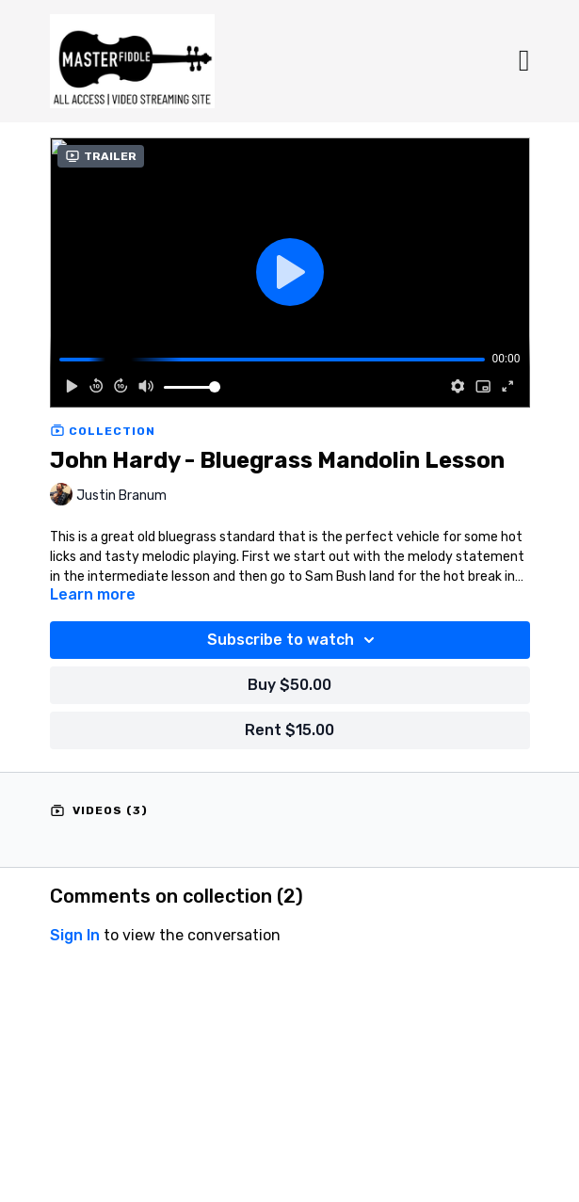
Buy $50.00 (289, 685)
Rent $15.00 (289, 730)
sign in (75, 935)
